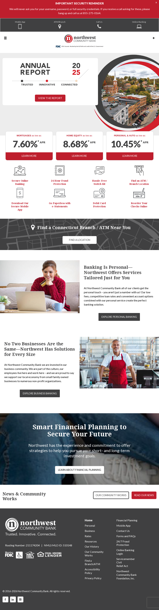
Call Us (99, 22)
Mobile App (20, 22)
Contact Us (123, 530)
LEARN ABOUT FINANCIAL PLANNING (79, 469)
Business (90, 530)
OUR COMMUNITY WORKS (111, 495)
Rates (88, 536)
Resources (91, 541)
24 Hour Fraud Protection (59, 182)
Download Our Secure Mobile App (20, 206)
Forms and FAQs (126, 536)
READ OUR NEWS (144, 495)
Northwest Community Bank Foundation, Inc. (126, 574)
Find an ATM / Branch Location (139, 182)
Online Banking (139, 22)
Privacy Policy (93, 578)
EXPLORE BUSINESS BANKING (40, 393)
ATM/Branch (59, 22)
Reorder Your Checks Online (139, 205)
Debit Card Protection (99, 205)
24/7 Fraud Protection (122, 543)
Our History (92, 546)
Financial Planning (126, 520)
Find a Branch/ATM (92, 562)
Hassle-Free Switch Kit (99, 182)
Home (89, 520)
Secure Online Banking (20, 182)
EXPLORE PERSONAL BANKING (119, 316)
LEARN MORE (29, 155)
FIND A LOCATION (79, 239)
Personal (90, 525)
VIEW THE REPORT (50, 98)
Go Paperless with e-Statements (59, 205)
